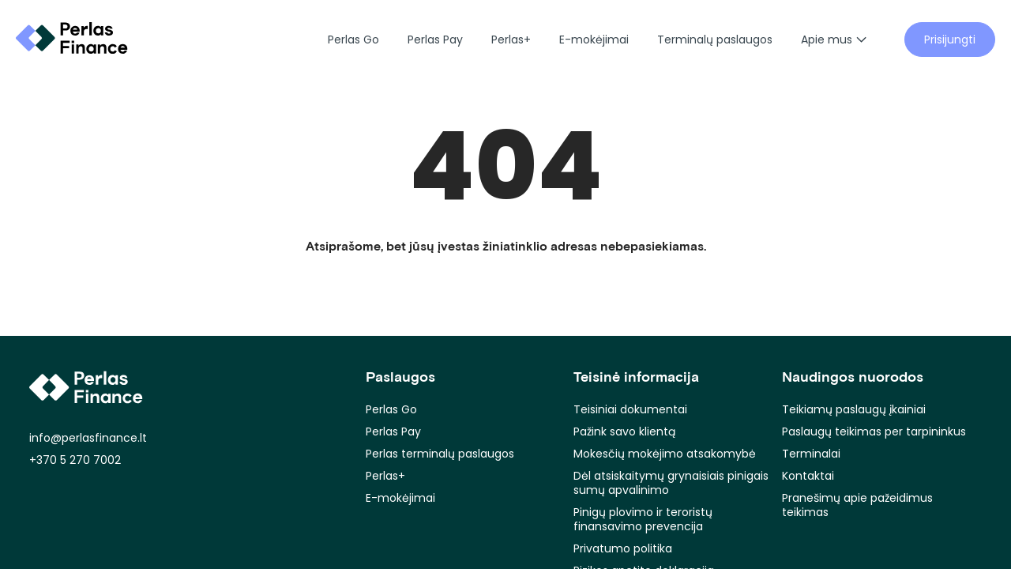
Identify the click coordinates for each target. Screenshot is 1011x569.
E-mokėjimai (594, 39)
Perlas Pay (435, 39)
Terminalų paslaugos (714, 39)
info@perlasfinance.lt (88, 438)
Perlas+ (511, 39)
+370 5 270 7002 (75, 460)
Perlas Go (353, 39)
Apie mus (833, 39)
